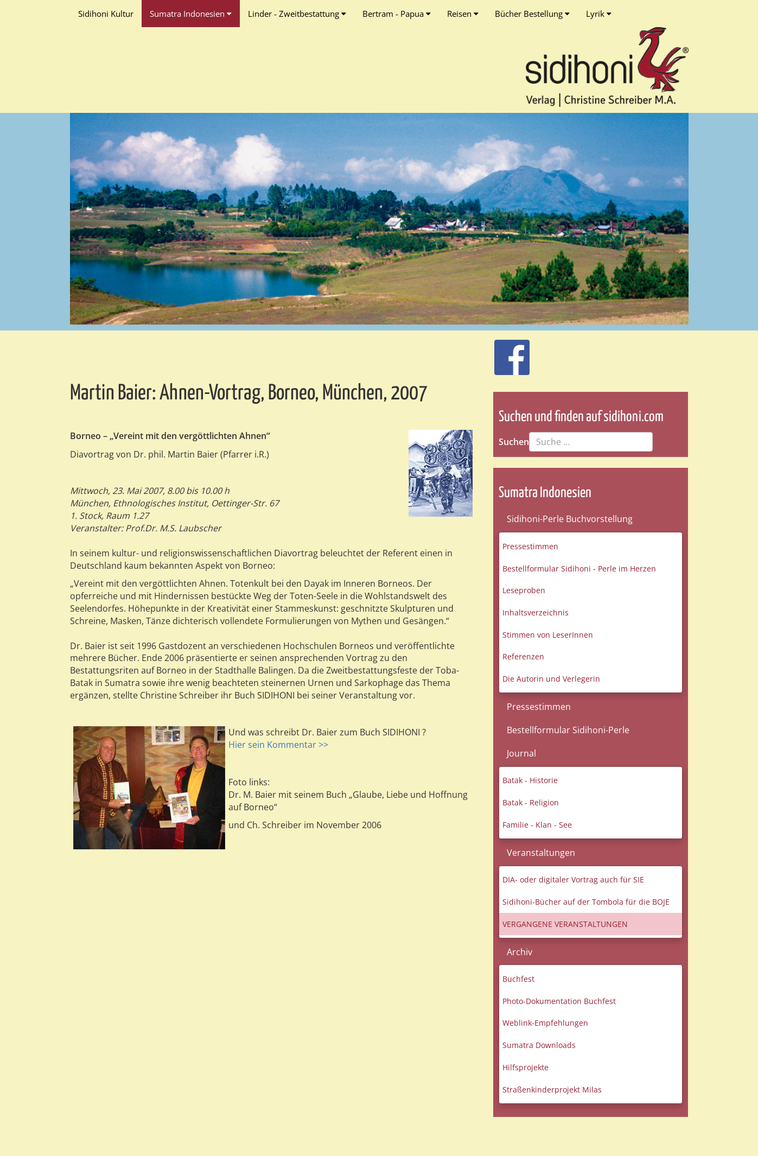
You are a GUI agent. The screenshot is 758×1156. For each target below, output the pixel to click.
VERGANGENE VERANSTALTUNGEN (565, 924)
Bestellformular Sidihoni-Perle (568, 730)
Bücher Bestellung (532, 13)
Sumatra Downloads (539, 1045)
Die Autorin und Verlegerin (551, 679)
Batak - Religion (530, 802)
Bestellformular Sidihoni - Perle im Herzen (579, 568)
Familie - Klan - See (537, 825)
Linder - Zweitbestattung (297, 13)
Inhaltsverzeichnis (535, 612)
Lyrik (599, 13)
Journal (521, 753)
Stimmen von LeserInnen (547, 635)
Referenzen (523, 656)
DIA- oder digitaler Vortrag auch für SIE (573, 879)
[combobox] (591, 442)
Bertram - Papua (396, 13)
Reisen (463, 13)
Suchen (514, 442)
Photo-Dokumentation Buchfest (559, 1001)
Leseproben (523, 590)
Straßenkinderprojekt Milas (552, 1089)
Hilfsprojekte (525, 1067)
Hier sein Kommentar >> (278, 745)
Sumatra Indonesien (191, 13)
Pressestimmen (530, 546)
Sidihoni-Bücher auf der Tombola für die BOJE (586, 902)
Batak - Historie (530, 780)
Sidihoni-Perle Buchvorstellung (570, 519)
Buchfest (518, 979)
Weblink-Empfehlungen (545, 1023)
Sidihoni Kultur (105, 13)
